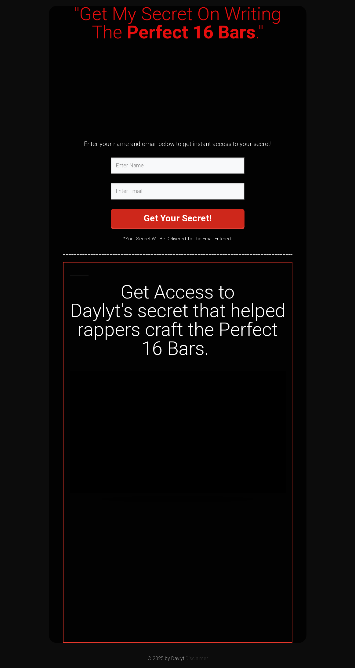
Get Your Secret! (178, 218)
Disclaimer (197, 658)
